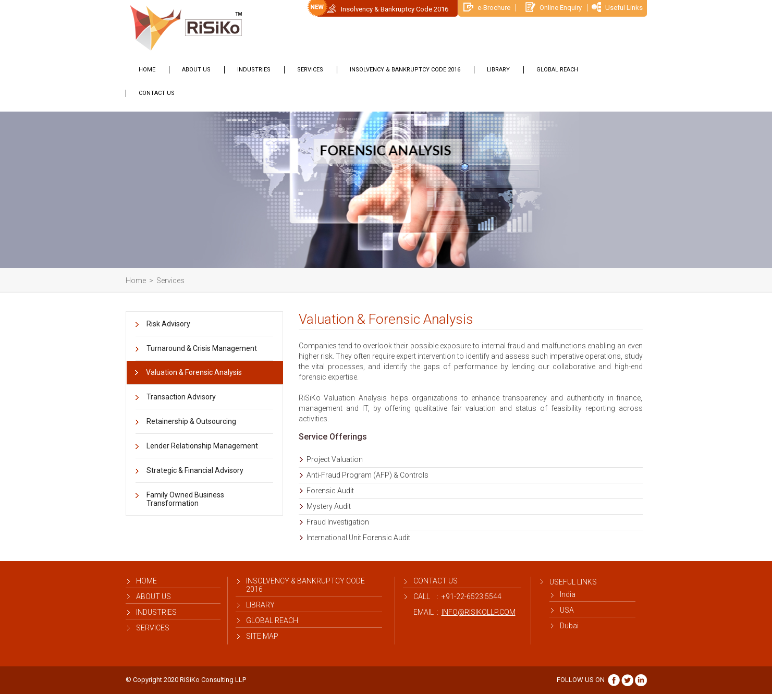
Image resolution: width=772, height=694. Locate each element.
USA (567, 610)
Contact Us (157, 93)
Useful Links (617, 7)
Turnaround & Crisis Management (201, 348)
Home (147, 69)
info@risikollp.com (479, 612)
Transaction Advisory (181, 397)
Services (310, 69)
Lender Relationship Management (202, 446)
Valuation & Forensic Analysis (194, 372)
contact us (435, 581)
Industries (254, 69)
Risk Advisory (168, 324)
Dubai (569, 626)
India (567, 594)
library (498, 69)
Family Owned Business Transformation (185, 499)
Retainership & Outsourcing (191, 421)
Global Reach (557, 69)
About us (196, 69)
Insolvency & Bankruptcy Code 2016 (394, 9)
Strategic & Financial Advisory (194, 470)
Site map (262, 636)
